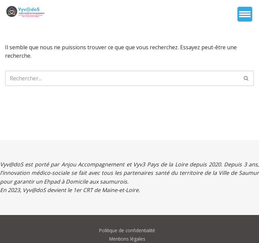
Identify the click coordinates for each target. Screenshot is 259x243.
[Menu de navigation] (244, 14)
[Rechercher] (122, 78)
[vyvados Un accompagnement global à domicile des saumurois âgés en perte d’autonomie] (25, 11)
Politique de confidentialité (127, 230)
